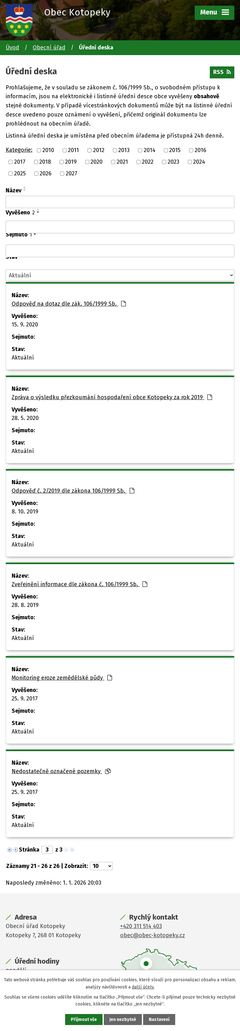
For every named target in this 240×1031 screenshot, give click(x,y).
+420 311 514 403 (141, 926)
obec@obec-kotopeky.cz (152, 935)
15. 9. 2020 (25, 324)
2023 (173, 161)
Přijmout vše (84, 1019)
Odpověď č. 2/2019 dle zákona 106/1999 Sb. (73, 490)
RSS (222, 72)
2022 (147, 161)
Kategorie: (19, 149)
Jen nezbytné (122, 1019)
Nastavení (159, 1019)
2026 (46, 173)
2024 (199, 161)
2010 (48, 150)
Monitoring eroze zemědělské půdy (62, 677)
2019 (71, 161)
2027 (71, 173)
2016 (200, 150)
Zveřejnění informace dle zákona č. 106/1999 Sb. (79, 584)
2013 (124, 150)
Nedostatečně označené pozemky (61, 771)
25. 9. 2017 (25, 698)
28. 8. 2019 (25, 605)
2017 (19, 161)
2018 (45, 161)
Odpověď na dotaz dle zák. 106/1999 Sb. (69, 303)
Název (13, 190)
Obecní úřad (49, 47)
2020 (97, 161)
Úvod (12, 47)
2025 (20, 173)
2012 (98, 150)
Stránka (29, 849)
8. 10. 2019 (25, 511)
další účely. (143, 986)
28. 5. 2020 (25, 418)
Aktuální (23, 357)
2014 (149, 150)
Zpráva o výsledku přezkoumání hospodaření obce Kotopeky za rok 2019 (112, 397)
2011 (73, 150)
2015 (175, 150)
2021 (122, 161)
